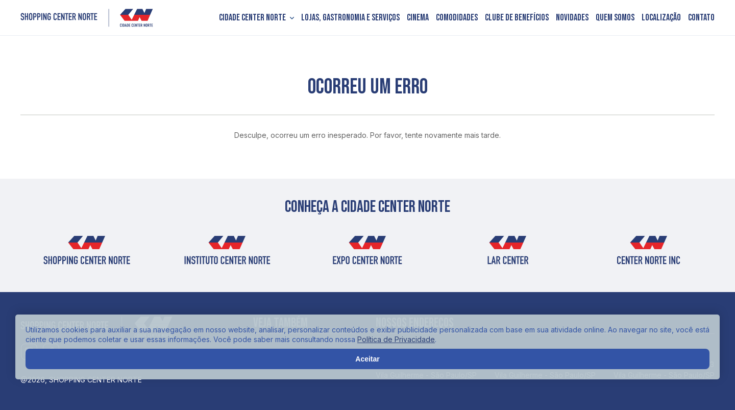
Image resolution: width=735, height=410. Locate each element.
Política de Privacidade (396, 339)
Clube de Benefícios (517, 17)
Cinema (418, 17)
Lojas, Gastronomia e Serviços (350, 17)
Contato (701, 17)
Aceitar (367, 359)
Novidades (572, 17)
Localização (661, 17)
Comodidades (457, 17)
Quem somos (615, 17)
